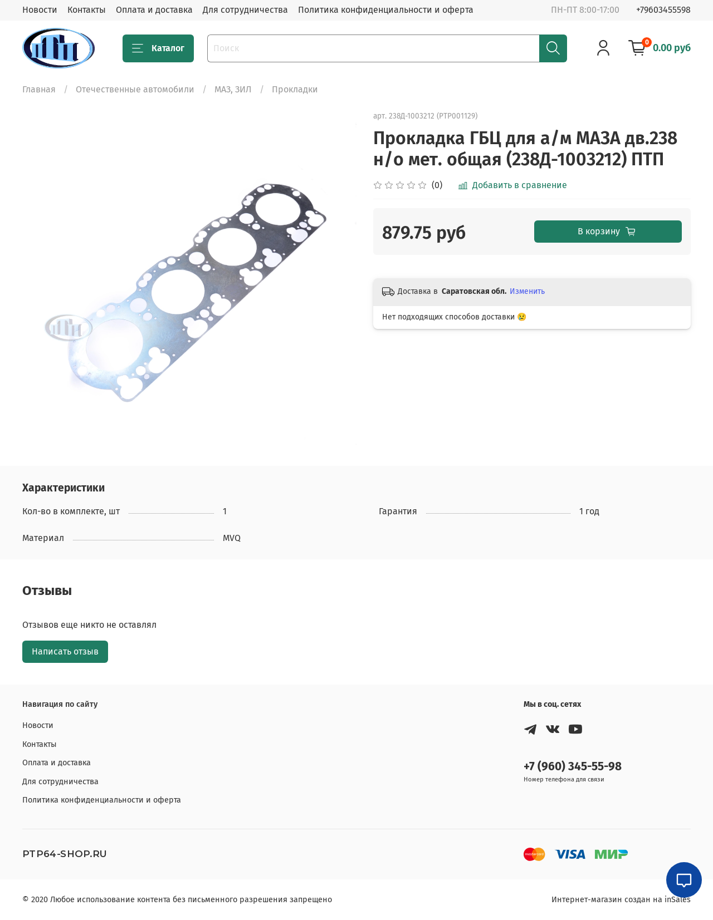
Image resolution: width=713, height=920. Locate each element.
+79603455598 (663, 9)
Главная (39, 89)
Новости (39, 9)
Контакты (86, 9)
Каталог (158, 48)
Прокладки (295, 89)
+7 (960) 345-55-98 (573, 767)
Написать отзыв (65, 651)
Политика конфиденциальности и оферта (385, 9)
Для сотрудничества (245, 9)
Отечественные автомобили (135, 89)
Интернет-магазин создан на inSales (621, 899)
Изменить (527, 291)
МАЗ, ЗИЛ (233, 89)
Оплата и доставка (154, 9)
